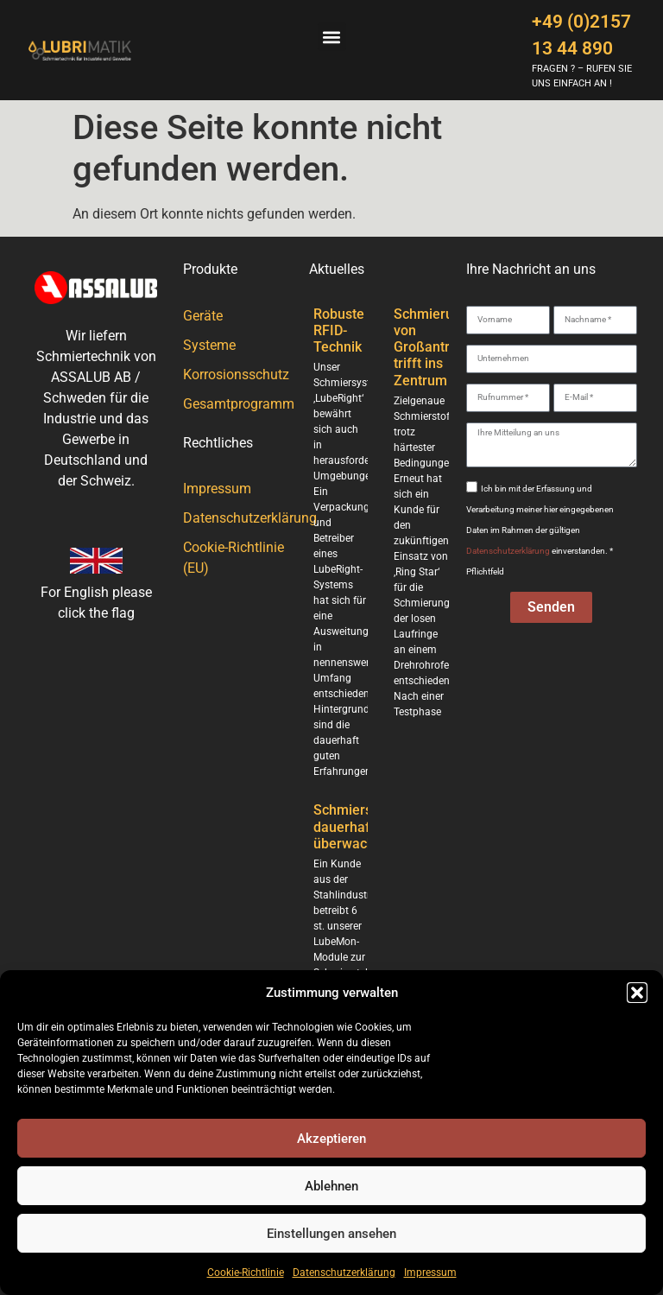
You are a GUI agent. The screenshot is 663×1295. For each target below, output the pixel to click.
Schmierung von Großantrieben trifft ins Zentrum (439, 347)
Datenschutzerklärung (344, 1272)
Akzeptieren (331, 1138)
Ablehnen (331, 1186)
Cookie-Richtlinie (245, 1272)
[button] (637, 992)
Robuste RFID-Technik (338, 330)
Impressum (430, 1272)
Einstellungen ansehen (331, 1233)
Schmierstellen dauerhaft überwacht (360, 826)
